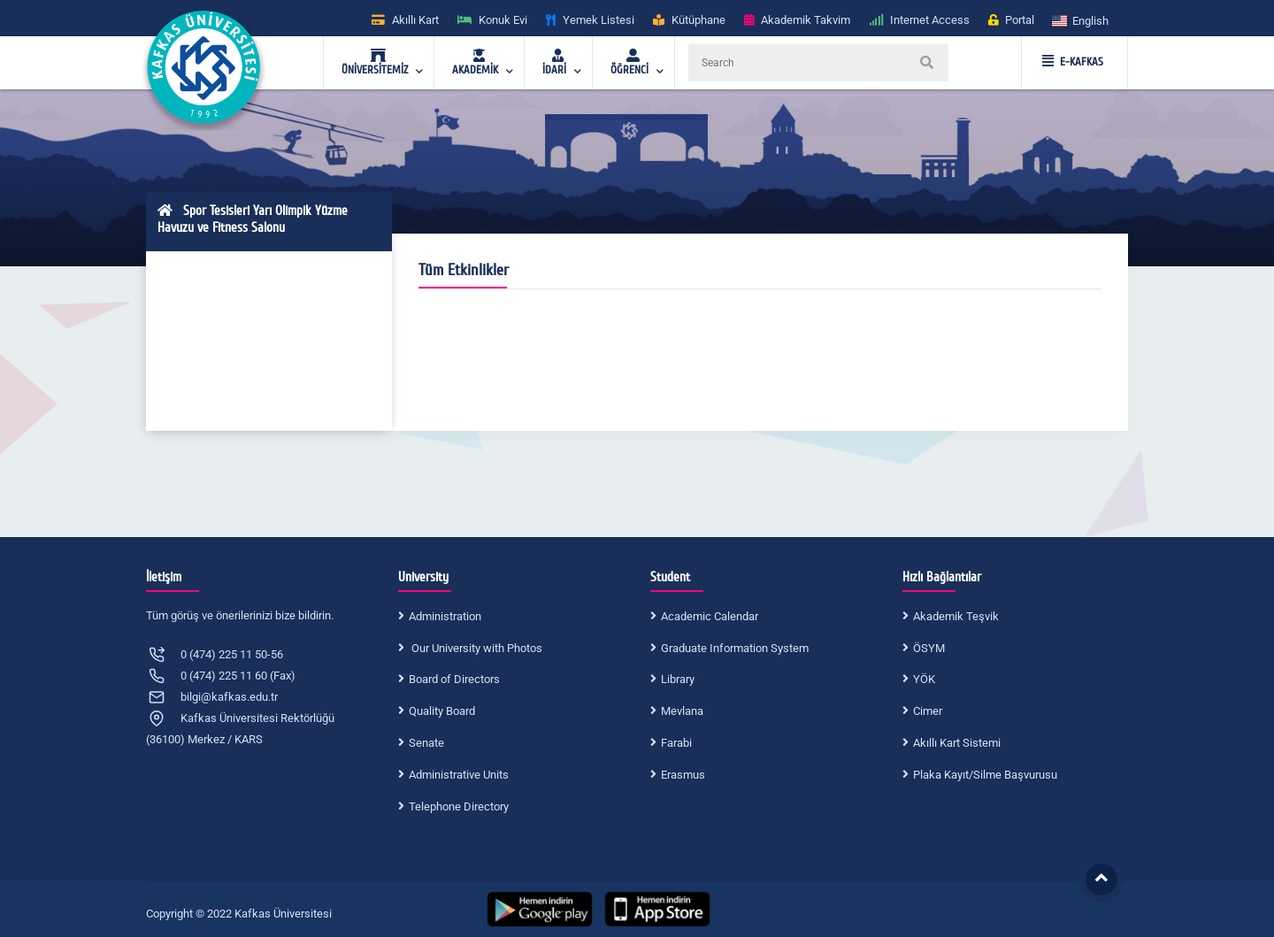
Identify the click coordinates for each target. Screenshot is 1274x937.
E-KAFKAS (1072, 62)
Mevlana (682, 711)
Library (678, 679)
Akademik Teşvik (956, 616)
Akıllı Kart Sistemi (957, 742)
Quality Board (442, 711)
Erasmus (683, 774)
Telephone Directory (459, 806)
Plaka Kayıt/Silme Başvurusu (985, 774)
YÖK (924, 679)
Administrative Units (459, 774)
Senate (426, 742)
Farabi (676, 742)
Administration (445, 616)
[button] (1081, 20)
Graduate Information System (735, 648)
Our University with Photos (475, 648)
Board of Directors (454, 679)
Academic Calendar (709, 616)
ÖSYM (929, 648)
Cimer (927, 711)
